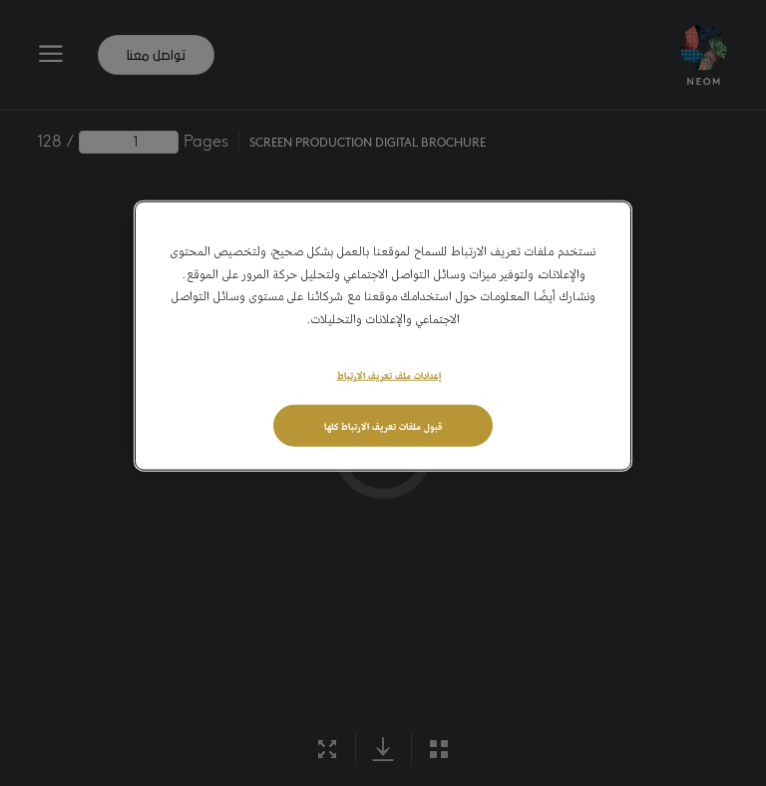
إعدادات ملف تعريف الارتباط (389, 374)
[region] (383, 336)
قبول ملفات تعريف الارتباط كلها (383, 425)
